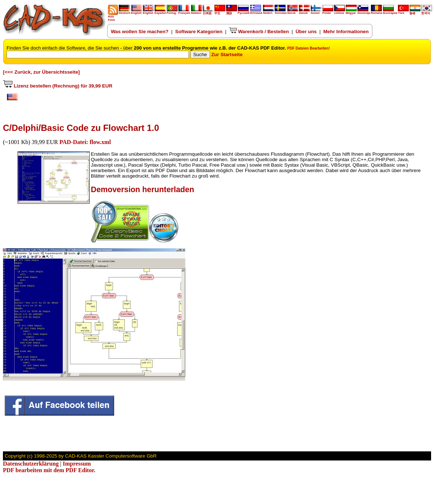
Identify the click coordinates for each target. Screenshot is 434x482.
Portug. (172, 12)
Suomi (316, 12)
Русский (243, 13)
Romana (377, 12)
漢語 (231, 12)
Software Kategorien (198, 31)
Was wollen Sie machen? (139, 31)
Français (184, 12)
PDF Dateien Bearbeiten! (308, 48)
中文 (219, 12)
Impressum (77, 463)
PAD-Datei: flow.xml (85, 142)
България (390, 12)
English (136, 12)
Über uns (306, 31)
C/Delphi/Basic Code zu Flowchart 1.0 (81, 128)
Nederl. (268, 12)
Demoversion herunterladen (142, 189)
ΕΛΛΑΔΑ (256, 13)
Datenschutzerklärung (31, 463)
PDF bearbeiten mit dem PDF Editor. (49, 470)
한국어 (426, 12)
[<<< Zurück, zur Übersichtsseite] (41, 72)
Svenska (280, 12)
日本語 (208, 12)
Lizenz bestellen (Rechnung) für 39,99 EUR (57, 86)
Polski (327, 12)
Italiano (196, 12)
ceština (339, 12)
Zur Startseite (227, 54)
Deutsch (125, 12)
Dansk (304, 12)
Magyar (351, 12)
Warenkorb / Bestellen (259, 31)
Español (160, 12)
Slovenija (363, 12)
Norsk (292, 12)
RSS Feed (113, 17)
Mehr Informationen (346, 31)
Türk (403, 12)
